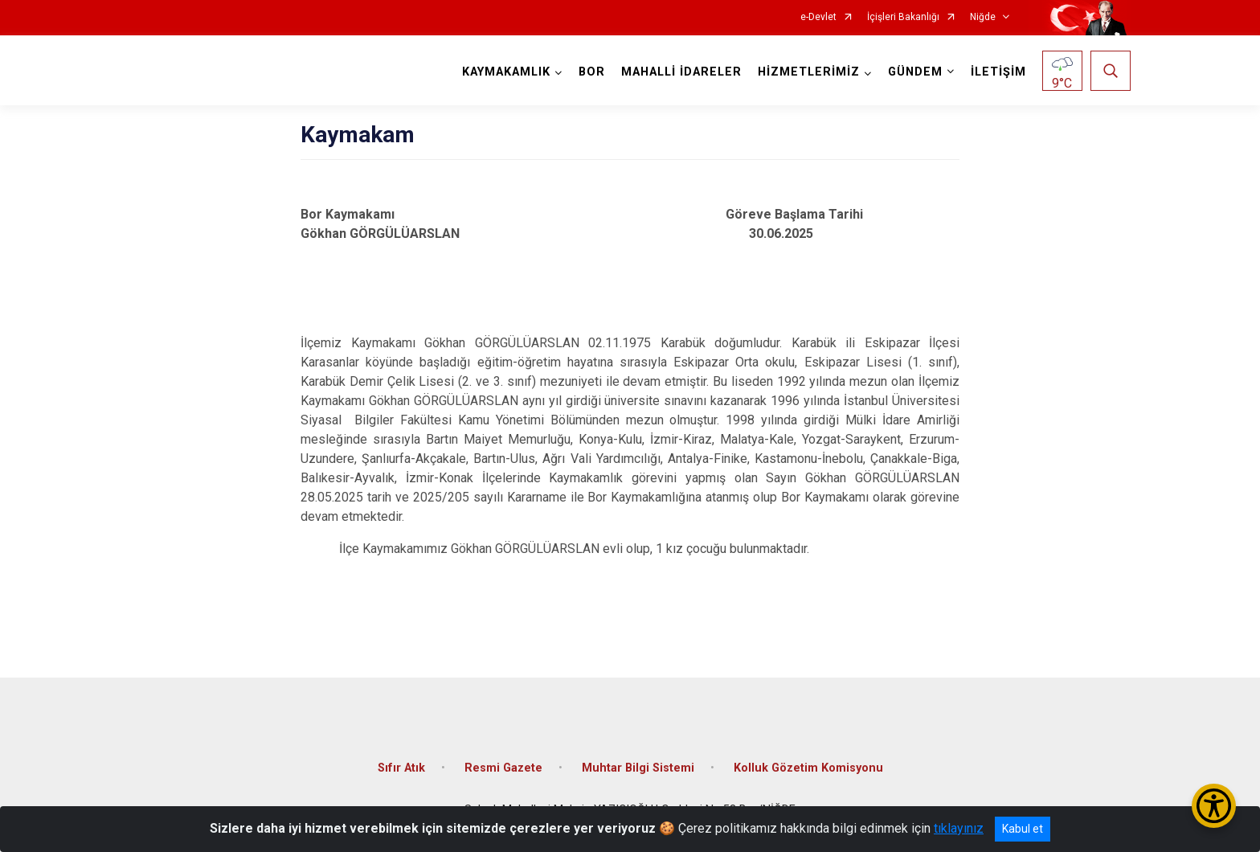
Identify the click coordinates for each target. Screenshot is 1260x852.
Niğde (983, 17)
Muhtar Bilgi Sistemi (638, 768)
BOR (592, 72)
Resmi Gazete (503, 768)
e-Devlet (818, 17)
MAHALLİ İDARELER (681, 72)
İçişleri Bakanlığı (903, 17)
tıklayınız (959, 828)
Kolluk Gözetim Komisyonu (808, 768)
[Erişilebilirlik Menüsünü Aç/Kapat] (1214, 806)
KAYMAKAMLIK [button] (506, 72)
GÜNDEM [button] (915, 72)
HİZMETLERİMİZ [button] (809, 72)
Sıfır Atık (401, 768)
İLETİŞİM (998, 72)
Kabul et (1022, 828)
